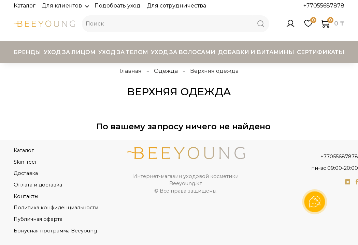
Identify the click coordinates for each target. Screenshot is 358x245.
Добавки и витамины (256, 52)
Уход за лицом (70, 52)
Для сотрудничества (176, 5)
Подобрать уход (118, 5)
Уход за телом (123, 52)
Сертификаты (320, 52)
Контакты (26, 196)
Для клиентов (65, 5)
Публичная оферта (38, 219)
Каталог (24, 5)
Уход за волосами (183, 52)
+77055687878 (323, 5)
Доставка (26, 173)
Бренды (27, 52)
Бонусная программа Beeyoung (55, 231)
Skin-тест (25, 162)
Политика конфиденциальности (56, 208)
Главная (130, 71)
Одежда (166, 71)
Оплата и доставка (38, 185)
